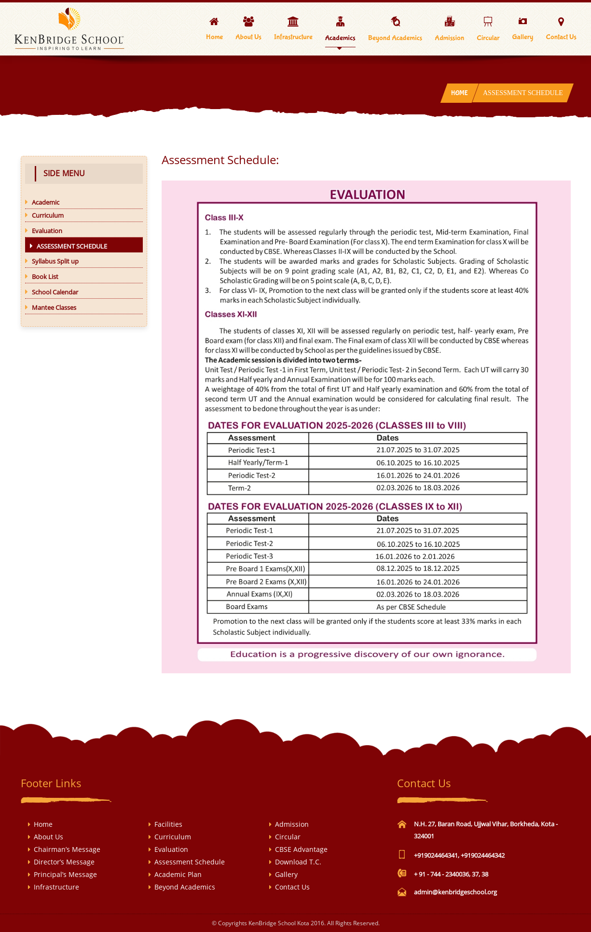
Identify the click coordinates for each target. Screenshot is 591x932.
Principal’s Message (65, 874)
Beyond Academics (184, 886)
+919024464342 (483, 855)
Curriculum (172, 836)
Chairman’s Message (67, 849)
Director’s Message (64, 861)
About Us (48, 836)
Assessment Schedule (189, 861)
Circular (288, 836)
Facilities (168, 824)
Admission (292, 824)
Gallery (286, 874)
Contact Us (292, 886)
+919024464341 (436, 855)
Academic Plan (178, 874)
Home (459, 93)
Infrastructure (56, 886)
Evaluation (171, 849)
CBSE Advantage (301, 849)
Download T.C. (298, 861)
